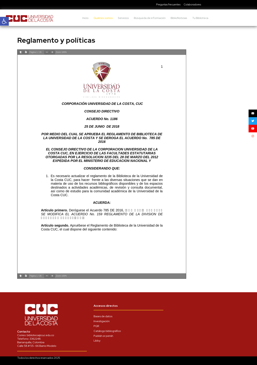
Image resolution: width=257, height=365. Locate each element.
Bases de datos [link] (103, 316)
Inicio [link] (85, 18)
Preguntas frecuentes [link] (168, 4)
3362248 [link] (35, 339)
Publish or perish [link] (103, 336)
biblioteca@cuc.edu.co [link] (40, 335)
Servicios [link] (123, 18)
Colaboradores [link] (192, 4)
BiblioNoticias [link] (179, 18)
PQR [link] (96, 326)
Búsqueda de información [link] (150, 18)
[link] (4, 21)
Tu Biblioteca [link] (200, 18)
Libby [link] (97, 340)
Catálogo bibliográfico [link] (107, 331)
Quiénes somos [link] (103, 18)
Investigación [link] (102, 321)
